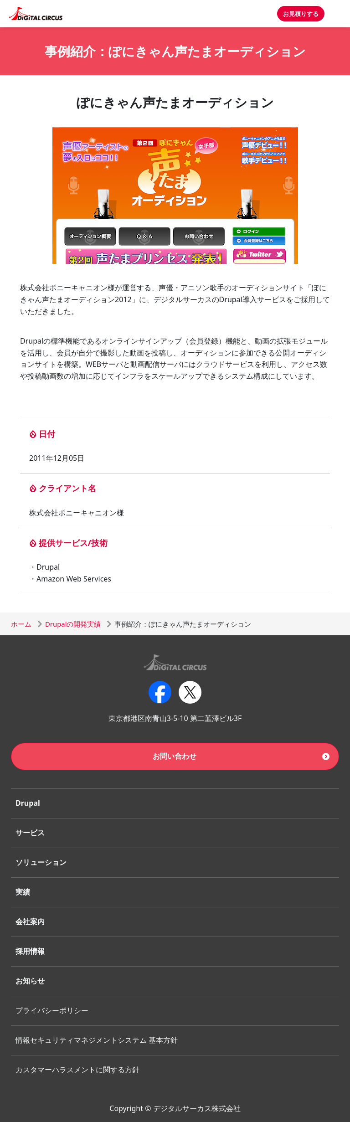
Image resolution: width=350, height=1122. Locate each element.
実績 (22, 892)
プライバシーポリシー (51, 1010)
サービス (30, 833)
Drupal (27, 803)
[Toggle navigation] (337, 14)
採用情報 (30, 951)
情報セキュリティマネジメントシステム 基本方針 (96, 1040)
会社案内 (30, 921)
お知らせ (30, 981)
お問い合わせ (174, 756)
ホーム (21, 623)
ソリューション (41, 862)
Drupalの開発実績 (73, 623)
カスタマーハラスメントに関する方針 (77, 1070)
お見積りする (301, 14)
